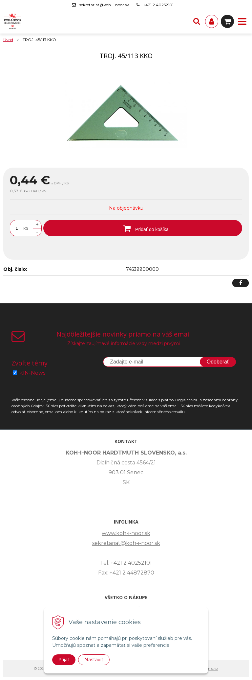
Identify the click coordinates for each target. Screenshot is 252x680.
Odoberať (218, 361)
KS (25, 228)
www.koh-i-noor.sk (126, 533)
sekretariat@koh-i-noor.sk (104, 4)
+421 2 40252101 (158, 4)
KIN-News (32, 373)
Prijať (63, 659)
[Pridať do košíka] (142, 228)
